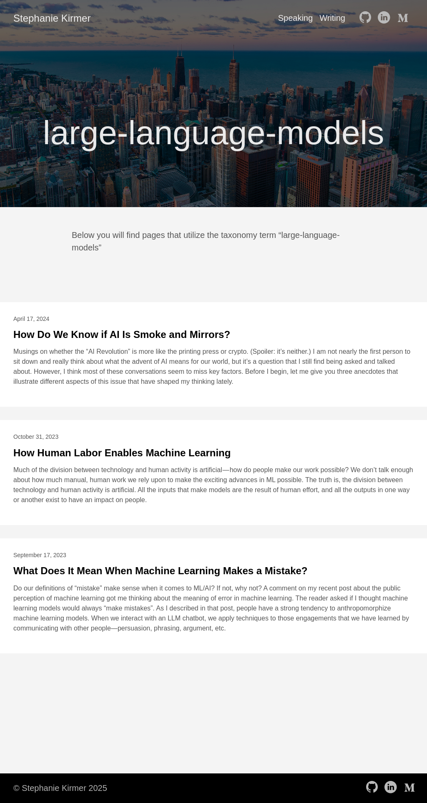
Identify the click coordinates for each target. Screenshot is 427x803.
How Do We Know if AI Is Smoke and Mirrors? (121, 334)
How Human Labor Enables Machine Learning (122, 452)
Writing (332, 18)
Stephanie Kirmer (51, 18)
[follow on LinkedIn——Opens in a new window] (385, 17)
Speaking (295, 18)
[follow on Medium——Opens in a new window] (403, 17)
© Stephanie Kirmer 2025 (60, 788)
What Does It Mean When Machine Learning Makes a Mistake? (160, 570)
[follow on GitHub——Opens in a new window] (367, 17)
